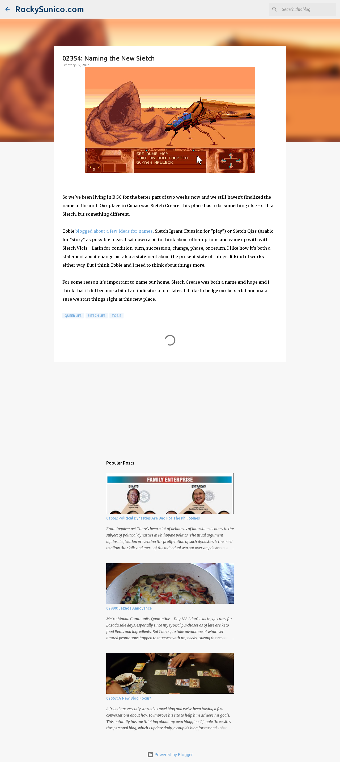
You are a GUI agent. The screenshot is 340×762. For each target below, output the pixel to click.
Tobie (116, 315)
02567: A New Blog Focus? (128, 698)
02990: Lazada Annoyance (129, 608)
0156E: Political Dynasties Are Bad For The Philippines (153, 518)
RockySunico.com (49, 9)
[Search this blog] (308, 9)
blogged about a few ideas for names (114, 231)
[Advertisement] (170, 407)
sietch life (96, 315)
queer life (73, 315)
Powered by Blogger (170, 754)
